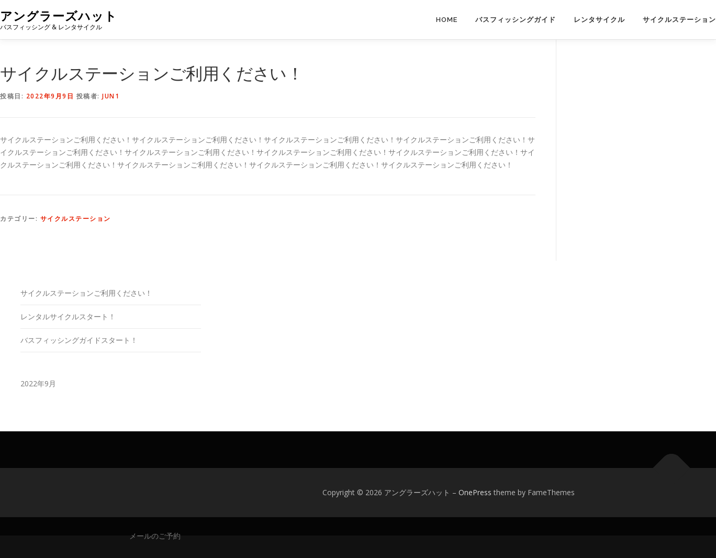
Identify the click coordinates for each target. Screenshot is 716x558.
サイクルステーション (679, 20)
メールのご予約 (155, 536)
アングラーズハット (58, 16)
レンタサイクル (599, 20)
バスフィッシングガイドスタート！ (79, 340)
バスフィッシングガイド (515, 20)
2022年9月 (38, 383)
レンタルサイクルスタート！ (68, 316)
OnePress (474, 492)
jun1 (110, 96)
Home (446, 20)
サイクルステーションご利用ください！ (86, 293)
